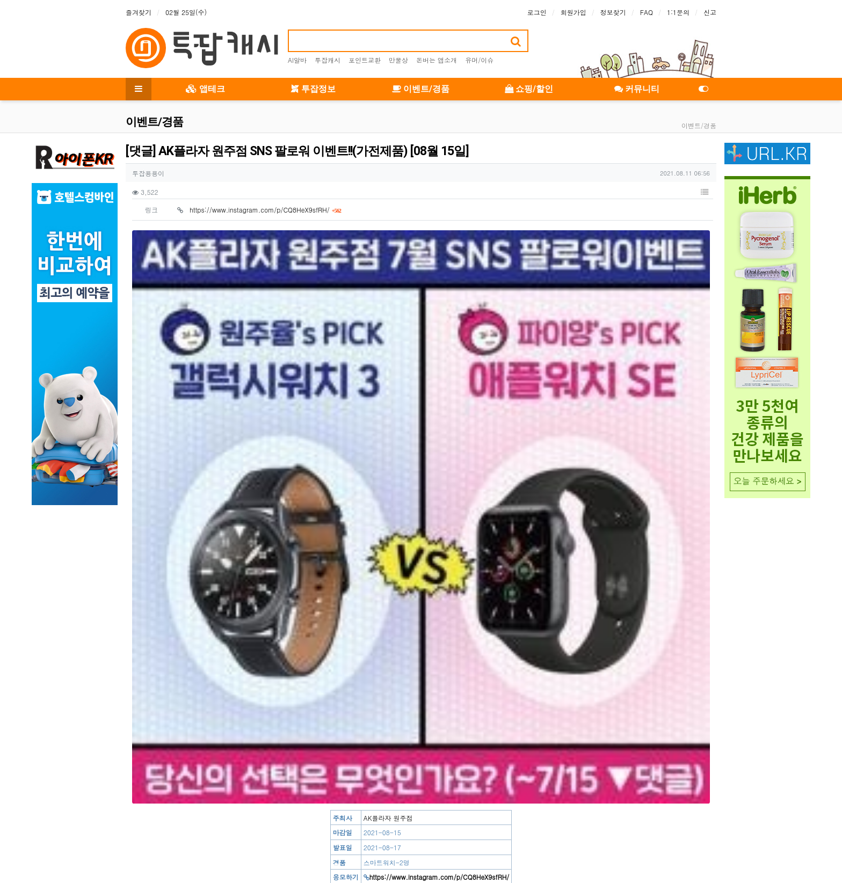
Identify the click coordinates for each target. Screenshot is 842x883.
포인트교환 (365, 59)
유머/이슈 (479, 59)
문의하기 (657, 842)
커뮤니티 (636, 89)
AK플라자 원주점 (388, 377)
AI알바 (297, 59)
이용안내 (617, 842)
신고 (709, 12)
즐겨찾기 (138, 12)
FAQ (646, 12)
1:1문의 (678, 12)
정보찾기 (613, 12)
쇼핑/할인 (529, 89)
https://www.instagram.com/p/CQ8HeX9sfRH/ (265, 209)
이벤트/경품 (420, 89)
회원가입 (573, 12)
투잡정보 (313, 89)
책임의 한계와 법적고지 (387, 842)
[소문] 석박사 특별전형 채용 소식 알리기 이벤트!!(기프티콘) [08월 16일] (291, 670)
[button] (704, 192)
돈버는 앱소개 (436, 59)
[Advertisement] (421, 541)
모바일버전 (700, 842)
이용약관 (187, 842)
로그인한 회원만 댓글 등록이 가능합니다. (421, 781)
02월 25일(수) (186, 12)
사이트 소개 (143, 842)
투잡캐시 (327, 59)
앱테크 (205, 89)
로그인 (537, 12)
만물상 (398, 59)
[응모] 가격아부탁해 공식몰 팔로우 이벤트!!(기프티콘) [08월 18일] (283, 649)
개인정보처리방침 (239, 842)
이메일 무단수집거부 (309, 842)
